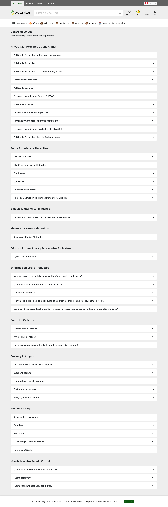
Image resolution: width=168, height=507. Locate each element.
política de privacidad (97, 501)
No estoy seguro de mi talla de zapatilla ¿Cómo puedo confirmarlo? (48, 276)
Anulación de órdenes (25, 336)
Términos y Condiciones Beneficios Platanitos (37, 120)
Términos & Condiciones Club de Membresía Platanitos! (42, 217)
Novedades (118, 23)
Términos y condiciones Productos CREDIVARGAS (38, 129)
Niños (90, 23)
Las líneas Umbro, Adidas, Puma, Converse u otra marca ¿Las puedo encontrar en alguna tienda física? (66, 309)
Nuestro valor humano (25, 189)
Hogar (40, 3)
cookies (114, 501)
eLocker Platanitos (23, 372)
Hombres (63, 23)
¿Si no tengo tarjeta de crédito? (29, 441)
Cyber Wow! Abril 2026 (25, 256)
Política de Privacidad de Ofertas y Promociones (38, 55)
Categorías (20, 23)
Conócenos (19, 173)
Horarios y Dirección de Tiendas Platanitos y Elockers (40, 197)
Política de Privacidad (24, 63)
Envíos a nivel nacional (25, 389)
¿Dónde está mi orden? (25, 328)
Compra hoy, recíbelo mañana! (29, 381)
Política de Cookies (23, 87)
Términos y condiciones (25, 79)
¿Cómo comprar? (22, 477)
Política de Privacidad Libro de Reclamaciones (37, 137)
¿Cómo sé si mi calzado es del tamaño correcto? (38, 284)
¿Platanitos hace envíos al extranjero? (33, 364)
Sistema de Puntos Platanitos (28, 237)
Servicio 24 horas (22, 156)
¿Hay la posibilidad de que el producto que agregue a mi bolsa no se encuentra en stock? (59, 300)
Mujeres (46, 23)
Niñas (77, 23)
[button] (150, 3)
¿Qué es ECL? (20, 181)
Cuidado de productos (25, 292)
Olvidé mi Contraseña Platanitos (30, 165)
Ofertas (34, 23)
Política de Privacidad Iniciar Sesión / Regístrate (38, 71)
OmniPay (18, 425)
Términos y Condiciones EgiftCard (31, 112)
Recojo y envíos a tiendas (26, 397)
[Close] (165, 501)
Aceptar (129, 501)
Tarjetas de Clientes (23, 449)
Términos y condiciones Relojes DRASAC (34, 96)
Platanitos (17, 3)
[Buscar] (120, 12)
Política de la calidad (24, 104)
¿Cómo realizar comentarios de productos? (35, 469)
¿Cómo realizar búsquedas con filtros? (33, 485)
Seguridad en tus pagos (26, 417)
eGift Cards (19, 433)
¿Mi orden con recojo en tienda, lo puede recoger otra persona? (46, 345)
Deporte (50, 3)
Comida (29, 3)
